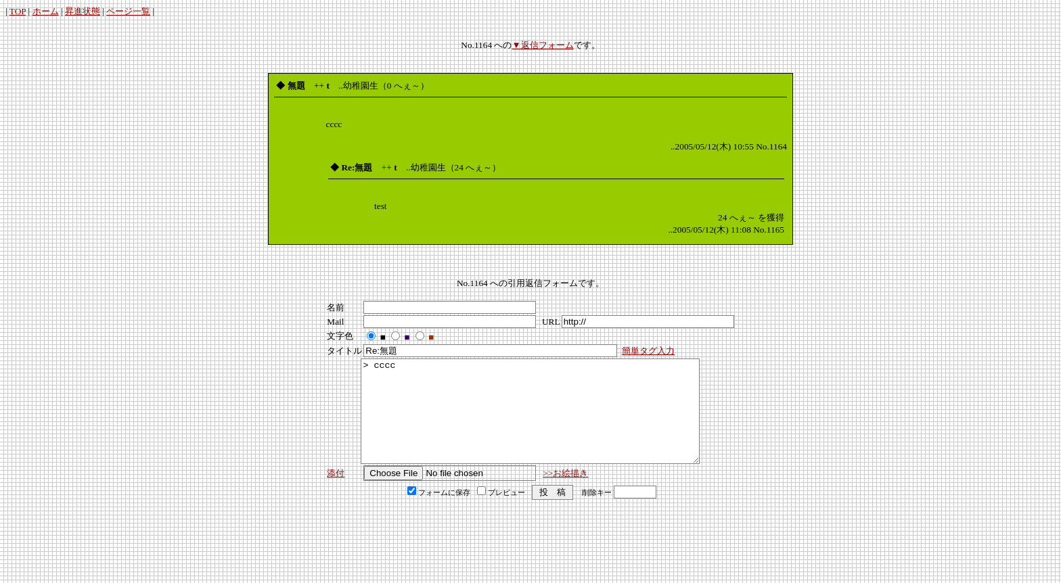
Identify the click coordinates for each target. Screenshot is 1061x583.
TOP (17, 11)
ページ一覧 (128, 11)
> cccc (530, 421)
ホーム (45, 11)
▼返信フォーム (542, 45)
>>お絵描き (565, 493)
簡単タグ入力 (648, 351)
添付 (335, 493)
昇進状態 (82, 11)
